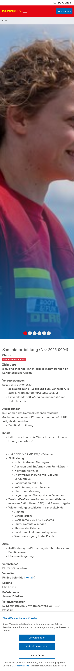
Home (4, 21)
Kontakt (29, 577)
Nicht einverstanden (37, 646)
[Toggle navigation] (25, 11)
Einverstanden (37, 637)
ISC (54, 3)
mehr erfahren (37, 655)
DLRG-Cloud (64, 3)
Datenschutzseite (20, 665)
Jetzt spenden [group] (64, 11)
